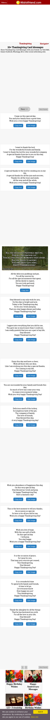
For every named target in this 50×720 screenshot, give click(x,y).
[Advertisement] (25, 23)
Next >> (24, 109)
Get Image (31, 125)
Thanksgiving (25, 43)
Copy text (18, 125)
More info (34, 717)
